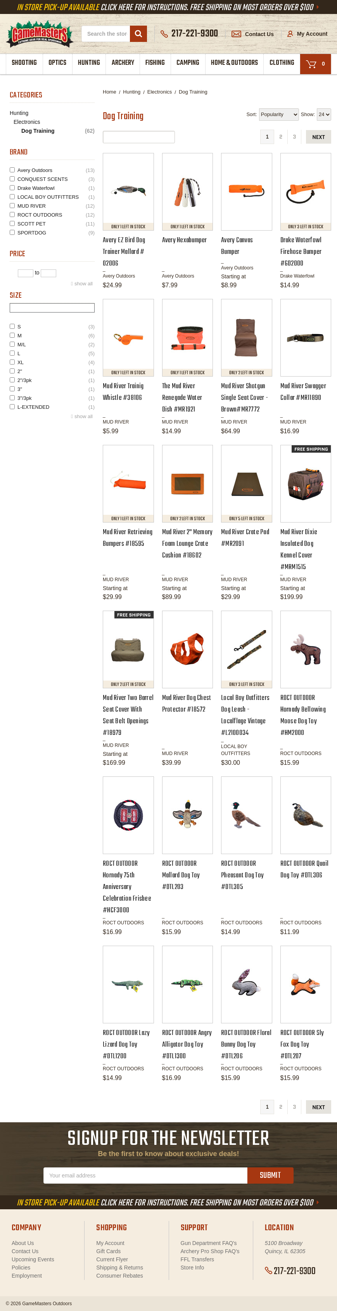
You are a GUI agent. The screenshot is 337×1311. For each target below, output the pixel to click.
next (318, 137)
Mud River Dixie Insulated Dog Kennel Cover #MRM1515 (299, 550)
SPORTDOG (56, 233)
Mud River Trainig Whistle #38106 (123, 392)
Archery (123, 63)
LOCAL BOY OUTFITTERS (56, 197)
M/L (56, 344)
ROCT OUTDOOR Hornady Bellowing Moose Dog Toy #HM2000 (303, 716)
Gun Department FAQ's (209, 1243)
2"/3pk (56, 380)
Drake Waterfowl (56, 188)
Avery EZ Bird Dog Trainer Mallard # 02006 (124, 252)
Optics (57, 63)
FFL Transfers (197, 1259)
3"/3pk (56, 398)
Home (109, 92)
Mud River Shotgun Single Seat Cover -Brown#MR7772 (244, 398)
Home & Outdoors (234, 63)
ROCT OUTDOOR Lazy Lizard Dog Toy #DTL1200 (126, 1045)
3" (56, 389)
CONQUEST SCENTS (56, 179)
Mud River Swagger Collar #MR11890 (303, 392)
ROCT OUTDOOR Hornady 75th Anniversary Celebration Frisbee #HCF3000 (127, 887)
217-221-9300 (290, 1271)
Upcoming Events (33, 1259)
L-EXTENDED (56, 407)
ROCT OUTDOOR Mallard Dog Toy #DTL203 (181, 875)
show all (83, 284)
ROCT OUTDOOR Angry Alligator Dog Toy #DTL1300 (187, 1045)
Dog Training (58, 131)
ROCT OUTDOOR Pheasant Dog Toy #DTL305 (242, 875)
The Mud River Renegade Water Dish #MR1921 (182, 398)
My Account (307, 34)
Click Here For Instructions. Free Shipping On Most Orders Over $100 (169, 8)
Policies (21, 1267)
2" (56, 371)
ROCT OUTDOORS (56, 215)
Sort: (251, 114)
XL (56, 362)
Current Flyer (112, 1259)
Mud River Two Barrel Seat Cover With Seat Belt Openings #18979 (128, 716)
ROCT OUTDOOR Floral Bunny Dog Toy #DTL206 (246, 1045)
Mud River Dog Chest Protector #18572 (186, 704)
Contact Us (253, 34)
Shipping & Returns (119, 1267)
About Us (23, 1243)
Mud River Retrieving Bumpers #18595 (127, 538)
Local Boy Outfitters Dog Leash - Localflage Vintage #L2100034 (245, 716)
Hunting (89, 63)
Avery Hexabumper (184, 240)
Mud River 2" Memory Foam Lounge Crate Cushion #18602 (187, 544)
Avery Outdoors (56, 170)
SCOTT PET (56, 224)
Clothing (282, 63)
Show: (308, 114)
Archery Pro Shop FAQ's (210, 1251)
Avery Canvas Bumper (237, 246)
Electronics (27, 122)
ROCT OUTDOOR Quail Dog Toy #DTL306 (304, 869)
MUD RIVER (56, 206)
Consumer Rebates (119, 1276)
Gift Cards (108, 1251)
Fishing (155, 63)
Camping (187, 63)
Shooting (24, 63)
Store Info (192, 1267)
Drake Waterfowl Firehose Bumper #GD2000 (301, 252)
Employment (27, 1276)
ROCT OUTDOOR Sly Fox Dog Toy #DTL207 (302, 1045)
